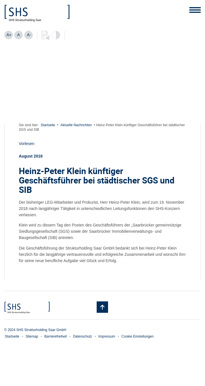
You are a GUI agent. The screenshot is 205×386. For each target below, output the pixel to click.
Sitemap (32, 336)
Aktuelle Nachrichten (76, 125)
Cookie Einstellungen (137, 336)
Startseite (48, 125)
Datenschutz (82, 336)
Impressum (106, 336)
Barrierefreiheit (55, 336)
